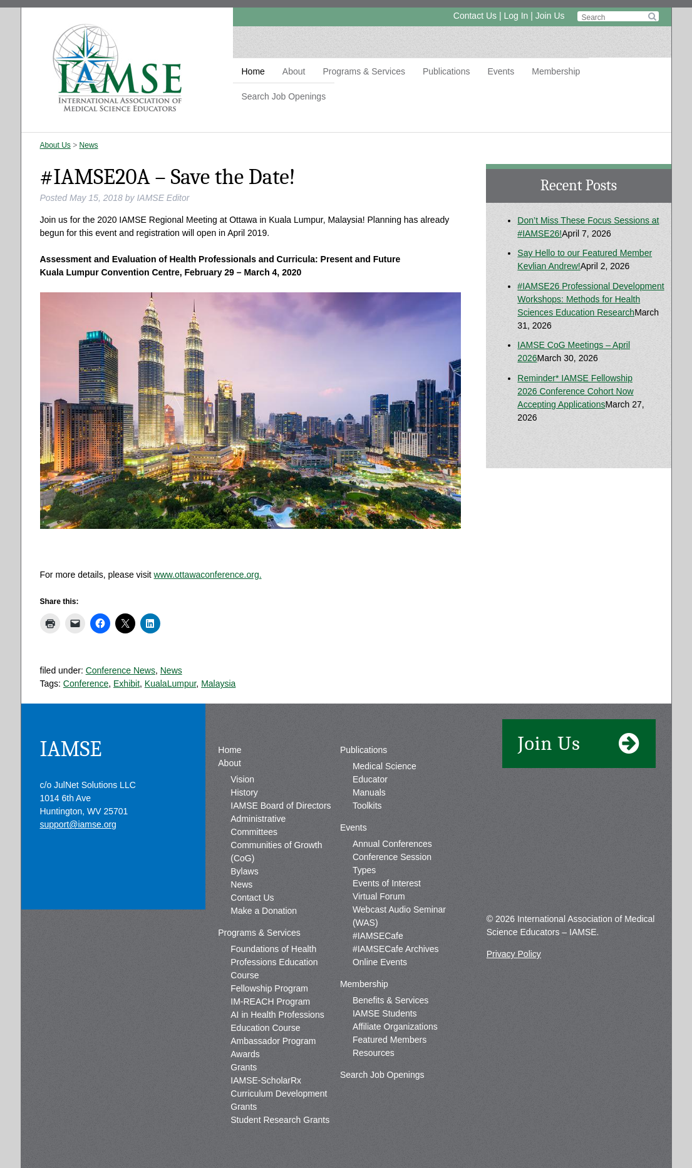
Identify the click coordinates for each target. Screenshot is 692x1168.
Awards (244, 1054)
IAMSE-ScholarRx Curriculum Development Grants (278, 1093)
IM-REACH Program (270, 1001)
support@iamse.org (78, 824)
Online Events (380, 962)
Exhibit (126, 684)
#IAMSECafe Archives (396, 949)
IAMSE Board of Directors (280, 806)
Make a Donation (263, 911)
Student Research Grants (279, 1120)
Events (500, 71)
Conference (85, 684)
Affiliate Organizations (395, 1027)
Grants (243, 1067)
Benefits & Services (390, 1000)
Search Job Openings (284, 96)
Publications (446, 71)
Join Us (550, 16)
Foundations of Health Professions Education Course (274, 962)
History (244, 792)
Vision (242, 779)
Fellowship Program (269, 988)
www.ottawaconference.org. (208, 575)
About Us (55, 145)
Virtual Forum (379, 896)
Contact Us (475, 16)
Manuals (369, 792)
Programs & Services (364, 71)
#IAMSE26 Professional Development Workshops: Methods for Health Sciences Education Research (590, 299)
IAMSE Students (385, 1013)
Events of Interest (387, 883)
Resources (374, 1053)
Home (253, 71)
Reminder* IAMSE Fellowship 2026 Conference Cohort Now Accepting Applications (575, 391)
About (294, 71)
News (89, 145)
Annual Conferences (392, 844)
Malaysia (218, 684)
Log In (516, 16)
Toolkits (367, 806)
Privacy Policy (514, 954)
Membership (556, 71)
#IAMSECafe (378, 936)
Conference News (120, 670)
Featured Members (389, 1040)
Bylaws (244, 871)
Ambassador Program (273, 1041)
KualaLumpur (171, 684)
